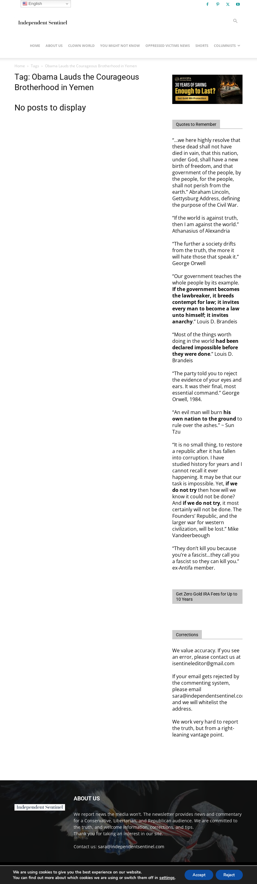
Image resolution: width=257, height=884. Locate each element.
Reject (228, 872)
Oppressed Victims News (167, 45)
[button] (235, 21)
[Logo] (42, 21)
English (32, 3)
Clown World (81, 45)
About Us (54, 45)
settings (19, 878)
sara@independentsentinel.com (131, 846)
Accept (194, 872)
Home (35, 45)
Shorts (201, 45)
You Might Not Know (120, 45)
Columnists (227, 45)
